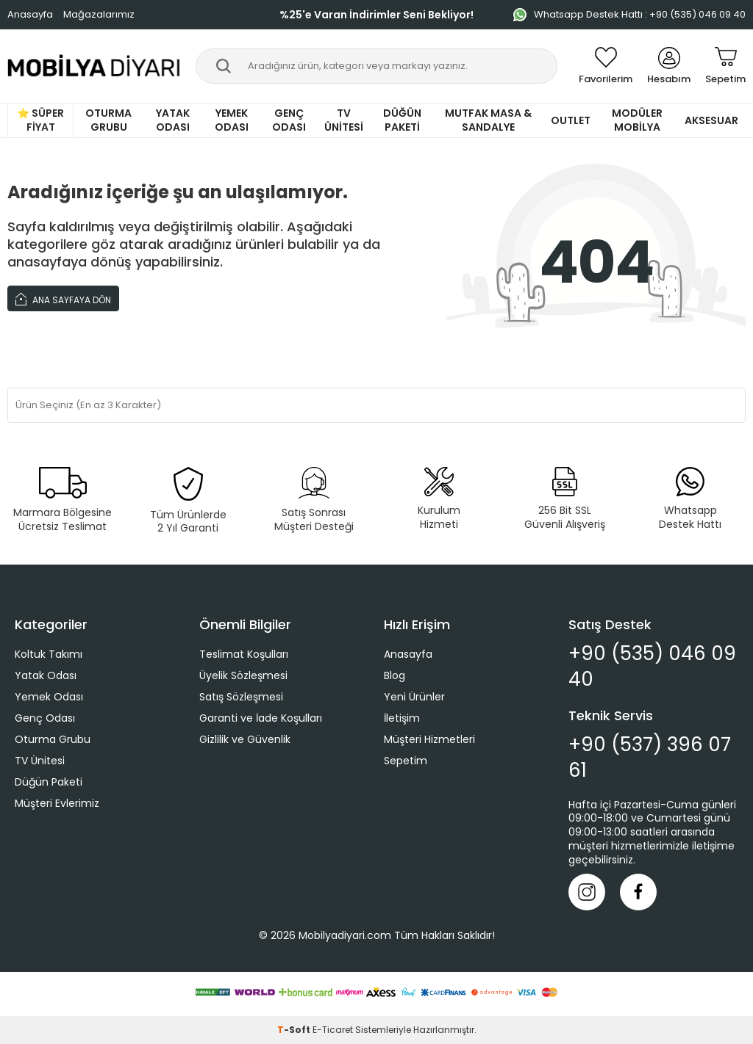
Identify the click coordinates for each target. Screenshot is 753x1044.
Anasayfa (30, 14)
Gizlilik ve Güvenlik (244, 739)
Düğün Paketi (402, 120)
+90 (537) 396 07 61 (649, 757)
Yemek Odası (232, 120)
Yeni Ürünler (414, 696)
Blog (394, 675)
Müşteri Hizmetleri (429, 739)
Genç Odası (289, 120)
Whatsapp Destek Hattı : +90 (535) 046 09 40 (629, 14)
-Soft (295, 1029)
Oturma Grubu (108, 120)
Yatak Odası (173, 120)
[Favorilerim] (605, 66)
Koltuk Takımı (48, 654)
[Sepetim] (725, 66)
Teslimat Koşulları (243, 654)
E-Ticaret (333, 1029)
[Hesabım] (668, 66)
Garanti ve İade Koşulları (260, 718)
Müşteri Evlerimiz (57, 803)
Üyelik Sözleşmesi (243, 675)
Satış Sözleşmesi (241, 696)
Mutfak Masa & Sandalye (488, 120)
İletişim (402, 718)
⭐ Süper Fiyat (40, 120)
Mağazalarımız (99, 14)
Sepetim (405, 760)
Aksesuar (711, 120)
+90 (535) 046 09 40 (652, 666)
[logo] (94, 66)
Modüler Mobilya (637, 120)
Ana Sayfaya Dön (63, 298)
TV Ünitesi (343, 120)
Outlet (570, 120)
